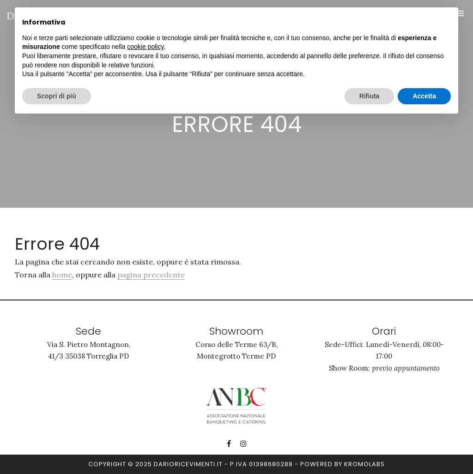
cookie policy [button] (145, 46)
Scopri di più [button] (56, 96)
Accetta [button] (424, 96)
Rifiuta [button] (369, 96)
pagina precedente (151, 274)
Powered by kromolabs (342, 464)
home (62, 274)
